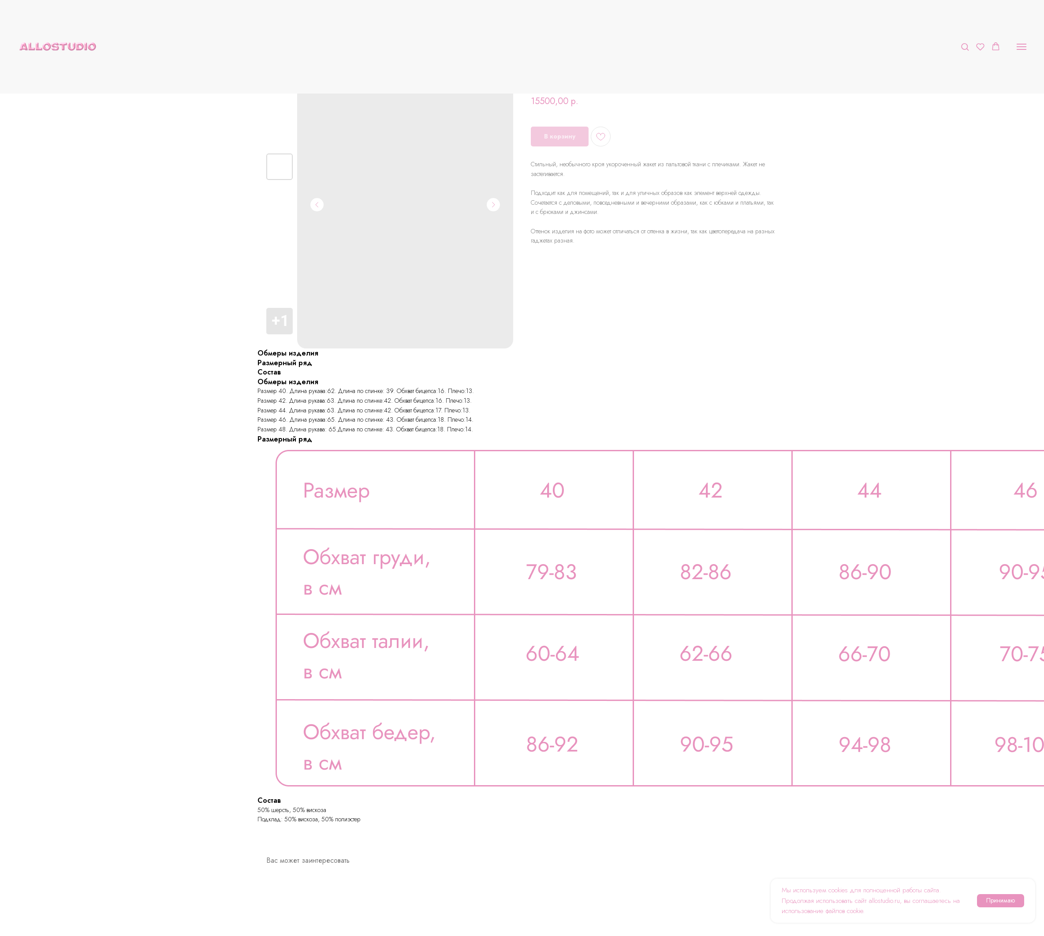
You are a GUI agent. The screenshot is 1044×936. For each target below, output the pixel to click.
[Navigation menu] (1021, 47)
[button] (965, 46)
